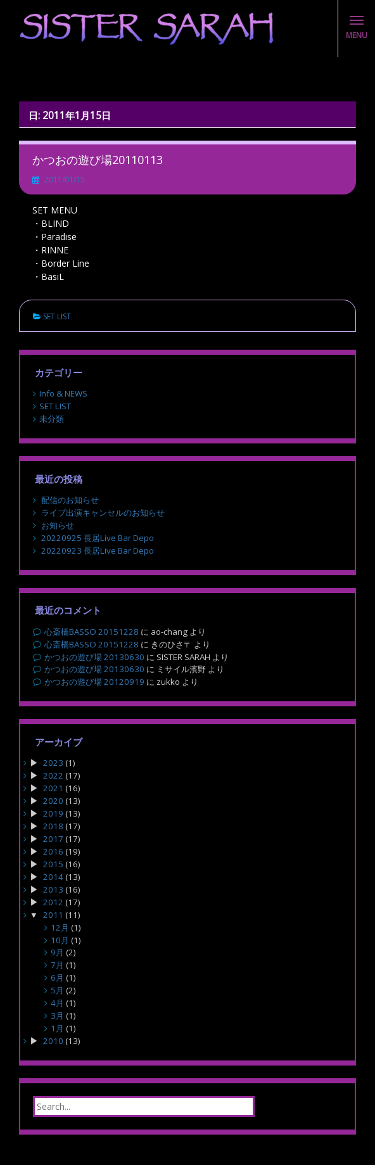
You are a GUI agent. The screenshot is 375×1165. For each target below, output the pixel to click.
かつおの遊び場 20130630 (94, 657)
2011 (53, 914)
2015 (53, 864)
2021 (53, 788)
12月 (60, 927)
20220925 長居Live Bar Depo (97, 538)
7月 (57, 965)
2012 (53, 902)
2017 (53, 838)
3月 (57, 1015)
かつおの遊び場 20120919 (94, 681)
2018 (53, 826)
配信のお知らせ (70, 500)
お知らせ (57, 525)
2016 (53, 851)
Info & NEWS (63, 393)
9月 (57, 952)
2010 (53, 1041)
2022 (53, 775)
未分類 (51, 418)
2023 (53, 762)
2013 (53, 889)
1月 (57, 1028)
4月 (57, 1003)
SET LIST (57, 316)
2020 (53, 800)
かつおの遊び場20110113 (97, 159)
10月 (60, 940)
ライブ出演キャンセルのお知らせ (103, 512)
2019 (53, 813)
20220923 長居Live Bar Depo (97, 550)
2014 (53, 876)
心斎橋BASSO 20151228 (91, 631)
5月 (57, 990)
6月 (57, 977)
